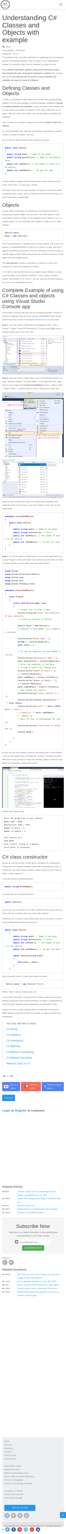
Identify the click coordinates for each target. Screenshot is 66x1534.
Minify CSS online (12, 1469)
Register (21, 1110)
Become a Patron (31, 1086)
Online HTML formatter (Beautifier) (19, 1476)
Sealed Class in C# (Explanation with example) (37, 1209)
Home (7, 1441)
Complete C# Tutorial (13, 1491)
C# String (11, 1029)
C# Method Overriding (19, 1057)
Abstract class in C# (25, 1205)
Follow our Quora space (52, 1086)
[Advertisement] (33, 1149)
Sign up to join (20, 1508)
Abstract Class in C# (18, 1063)
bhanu (16, 54)
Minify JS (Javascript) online (16, 1473)
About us (8, 1445)
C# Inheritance (14, 1040)
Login (6, 1110)
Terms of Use (10, 1455)
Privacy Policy (10, 1459)
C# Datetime (13, 1034)
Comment (8, 1098)
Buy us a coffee (11, 1086)
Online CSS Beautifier (13, 1480)
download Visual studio (45, 320)
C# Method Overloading (20, 1052)
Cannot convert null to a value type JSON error (37, 1288)
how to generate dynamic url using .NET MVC (37, 1281)
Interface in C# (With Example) (30, 1212)
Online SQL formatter (13, 1498)
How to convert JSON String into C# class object (38, 1285)
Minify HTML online (12, 1466)
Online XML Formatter (13, 1494)
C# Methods (13, 1046)
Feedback (8, 1448)
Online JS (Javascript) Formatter (18, 1483)
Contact (7, 1452)
